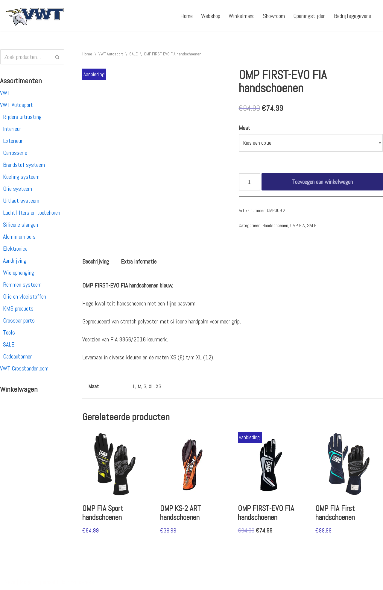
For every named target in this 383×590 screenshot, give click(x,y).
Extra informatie (138, 261)
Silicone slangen (20, 225)
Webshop (210, 16)
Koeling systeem (21, 177)
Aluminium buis (19, 236)
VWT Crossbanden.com (24, 368)
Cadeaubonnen (18, 356)
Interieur (12, 129)
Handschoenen (275, 225)
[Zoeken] (25, 56)
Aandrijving (14, 260)
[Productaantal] (250, 181)
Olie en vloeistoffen (24, 296)
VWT (5, 93)
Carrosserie (15, 153)
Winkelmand (242, 16)
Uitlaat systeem (21, 201)
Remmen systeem (22, 284)
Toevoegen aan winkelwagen (322, 182)
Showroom (274, 16)
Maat (244, 128)
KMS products (18, 308)
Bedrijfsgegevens (352, 16)
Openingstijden (309, 16)
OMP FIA (297, 225)
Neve (9, 582)
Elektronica (15, 248)
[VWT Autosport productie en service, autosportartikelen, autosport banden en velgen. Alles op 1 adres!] (34, 15)
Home (186, 16)
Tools (9, 332)
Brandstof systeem (24, 165)
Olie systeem (17, 189)
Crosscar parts (19, 320)
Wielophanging (18, 272)
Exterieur (12, 141)
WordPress (82, 582)
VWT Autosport (16, 105)
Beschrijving (95, 261)
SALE (8, 344)
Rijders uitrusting (22, 117)
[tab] (95, 261)
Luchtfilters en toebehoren (31, 213)
